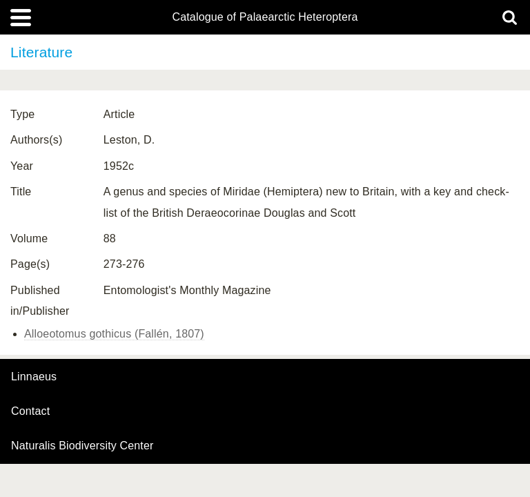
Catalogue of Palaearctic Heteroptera (264, 17)
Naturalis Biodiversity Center (82, 445)
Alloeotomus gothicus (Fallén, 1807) (114, 334)
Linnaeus (34, 376)
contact (30, 411)
